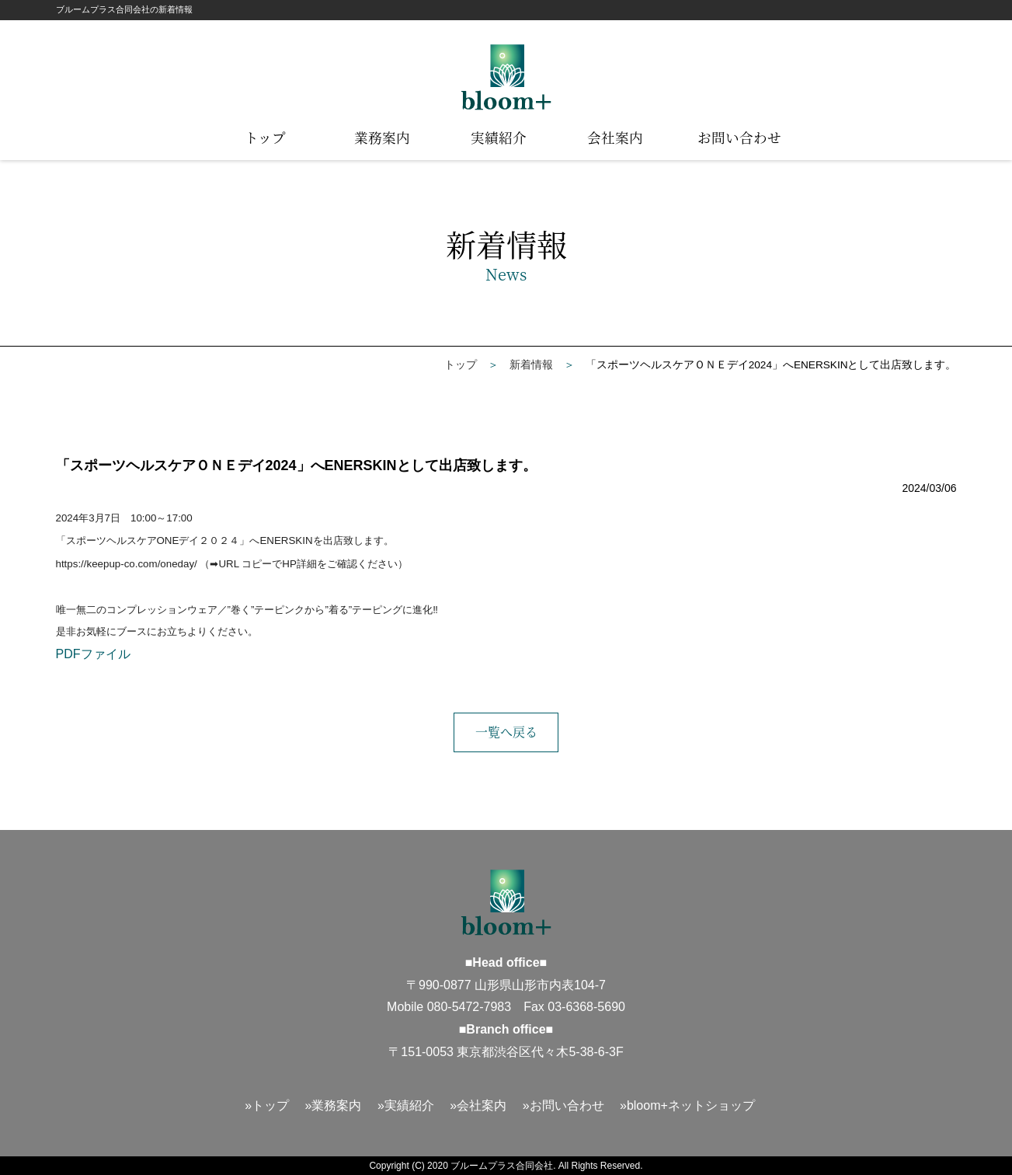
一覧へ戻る (506, 732)
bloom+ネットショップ (691, 1105)
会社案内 (615, 137)
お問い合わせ (739, 137)
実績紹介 (499, 137)
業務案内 (382, 137)
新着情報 (531, 365)
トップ (265, 137)
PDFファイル (93, 654)
